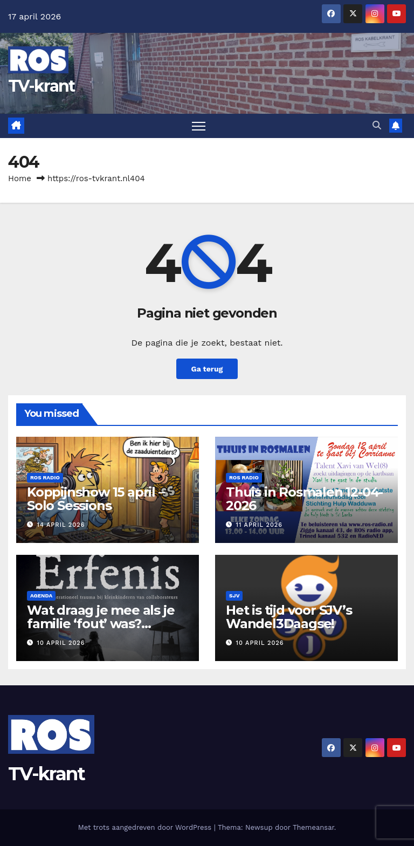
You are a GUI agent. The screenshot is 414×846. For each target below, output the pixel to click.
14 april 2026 (61, 524)
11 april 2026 (259, 524)
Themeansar (313, 827)
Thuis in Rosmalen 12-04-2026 (304, 498)
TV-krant (41, 86)
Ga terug (207, 368)
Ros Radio (45, 477)
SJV (234, 596)
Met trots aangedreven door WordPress (146, 827)
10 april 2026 (61, 642)
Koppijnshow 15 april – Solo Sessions (95, 498)
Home (19, 178)
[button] (376, 125)
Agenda (41, 596)
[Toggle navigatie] (198, 126)
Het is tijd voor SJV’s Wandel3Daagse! (289, 616)
